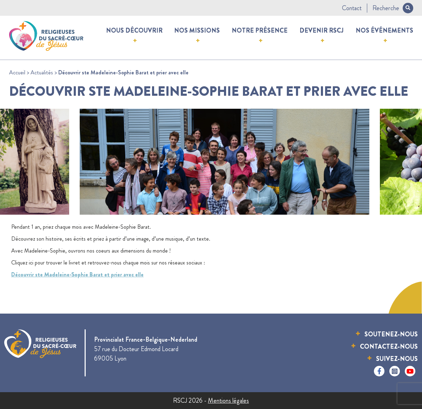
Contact (352, 8)
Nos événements (384, 30)
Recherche (392, 8)
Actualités (42, 72)
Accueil (17, 72)
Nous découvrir (134, 30)
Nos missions (197, 30)
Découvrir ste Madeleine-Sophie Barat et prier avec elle (77, 274)
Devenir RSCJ (321, 30)
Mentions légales (228, 400)
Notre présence (260, 30)
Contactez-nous (389, 346)
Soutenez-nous (391, 334)
